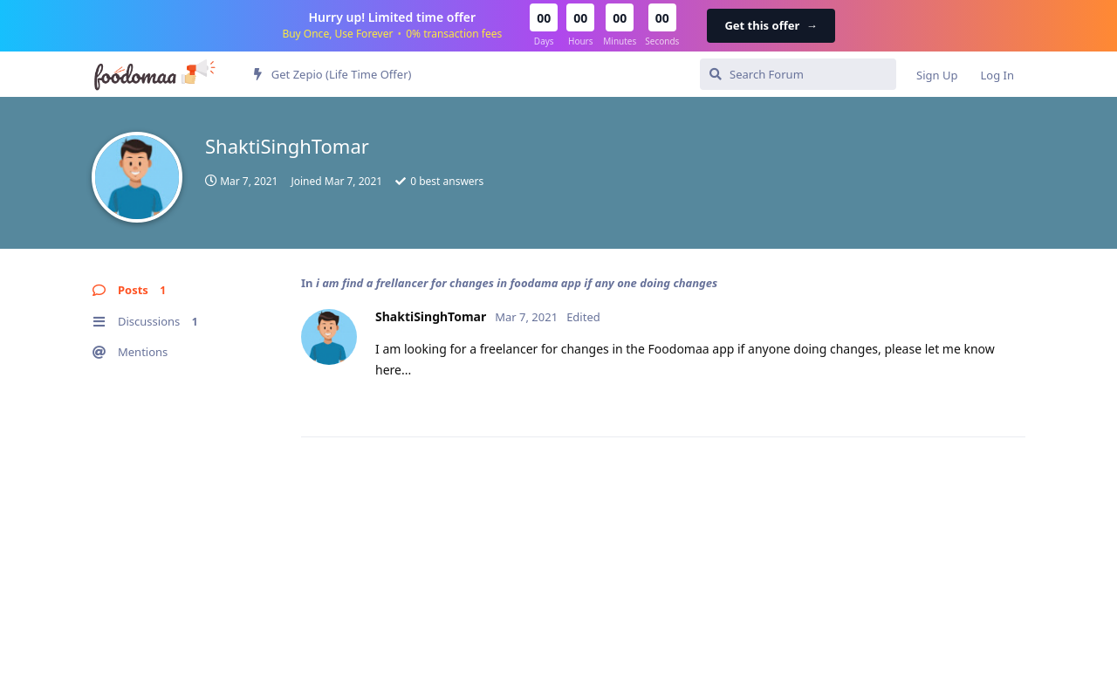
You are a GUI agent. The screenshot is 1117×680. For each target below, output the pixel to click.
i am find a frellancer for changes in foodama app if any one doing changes (516, 283)
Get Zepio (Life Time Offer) (332, 74)
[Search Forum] (798, 74)
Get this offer (770, 25)
